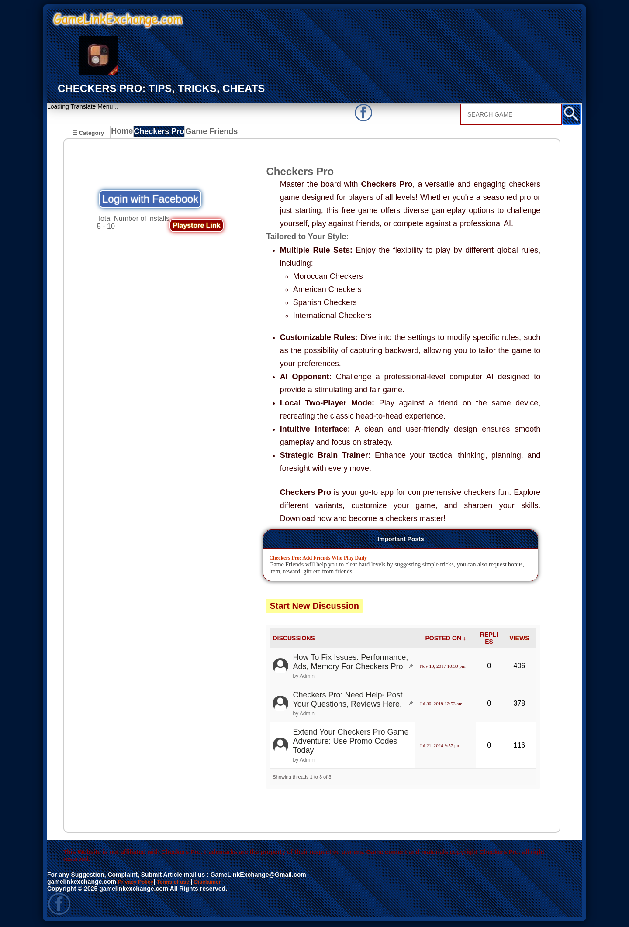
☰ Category (88, 132)
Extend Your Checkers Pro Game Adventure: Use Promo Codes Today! (350, 742)
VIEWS (519, 639)
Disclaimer (220, 882)
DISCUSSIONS (293, 639)
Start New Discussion (314, 607)
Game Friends (211, 133)
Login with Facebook (150, 200)
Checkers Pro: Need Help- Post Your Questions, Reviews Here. (347, 701)
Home (123, 133)
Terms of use (181, 882)
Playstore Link (196, 226)
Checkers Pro (161, 133)
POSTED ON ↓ (445, 639)
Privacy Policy (138, 882)
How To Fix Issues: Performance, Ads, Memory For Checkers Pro (350, 663)
